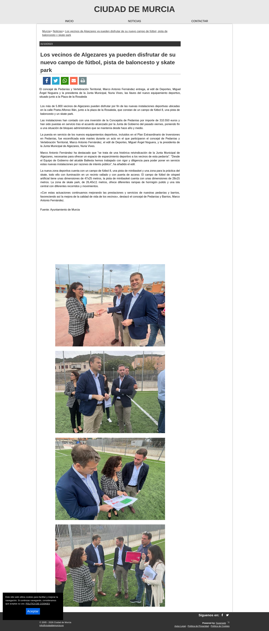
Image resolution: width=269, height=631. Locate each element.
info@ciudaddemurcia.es (51, 625)
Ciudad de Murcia (134, 9)
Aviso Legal (180, 626)
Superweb (221, 623)
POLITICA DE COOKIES (38, 603)
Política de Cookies (220, 626)
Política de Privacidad (198, 626)
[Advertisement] (110, 238)
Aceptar (33, 611)
